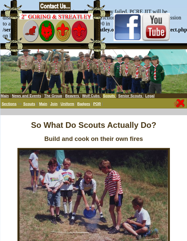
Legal (149, 96)
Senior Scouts (130, 96)
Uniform (67, 104)
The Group (53, 96)
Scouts (29, 104)
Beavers (72, 96)
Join (54, 104)
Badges (83, 104)
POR (97, 104)
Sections (9, 104)
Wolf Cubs (91, 96)
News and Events (26, 96)
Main (5, 96)
